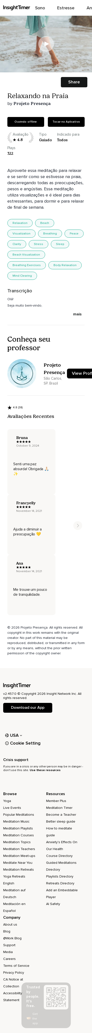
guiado (45, 140)
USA (13, 735)
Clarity (17, 244)
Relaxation (20, 223)
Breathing (50, 233)
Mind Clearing (22, 276)
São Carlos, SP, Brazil (53, 381)
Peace (74, 233)
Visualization (21, 233)
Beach (44, 223)
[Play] (46, 44)
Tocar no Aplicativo (66, 122)
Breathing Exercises (27, 265)
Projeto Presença (32, 103)
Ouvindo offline (25, 122)
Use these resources (45, 770)
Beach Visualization (26, 255)
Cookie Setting (22, 743)
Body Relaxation (65, 265)
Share (74, 82)
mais (77, 314)
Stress (38, 244)
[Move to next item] (77, 525)
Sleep (60, 244)
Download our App (27, 707)
